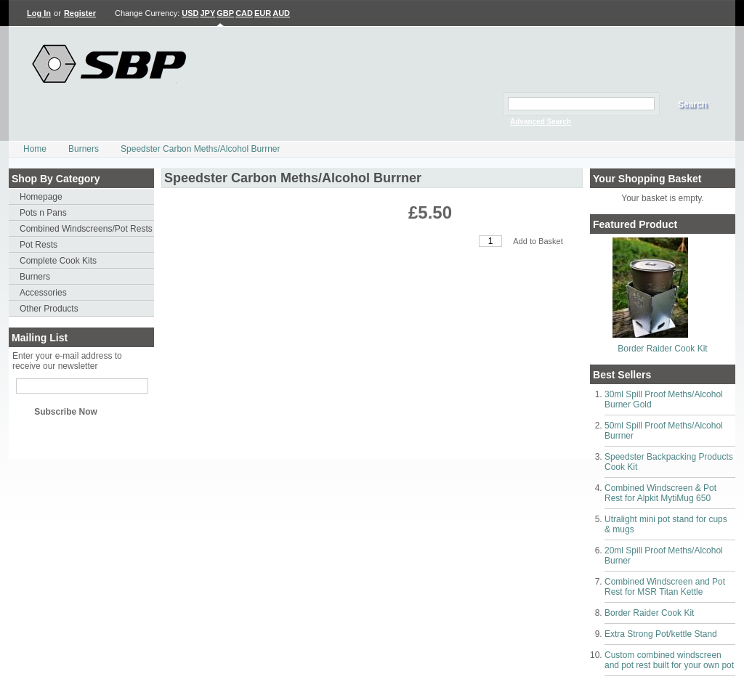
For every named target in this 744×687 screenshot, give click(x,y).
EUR (262, 13)
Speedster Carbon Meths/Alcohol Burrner (200, 149)
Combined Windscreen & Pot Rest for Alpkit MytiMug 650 (660, 493)
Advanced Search (540, 122)
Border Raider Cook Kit (662, 349)
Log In (39, 13)
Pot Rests (38, 245)
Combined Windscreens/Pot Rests (86, 229)
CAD (244, 13)
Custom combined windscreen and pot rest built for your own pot (669, 660)
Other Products (49, 309)
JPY (208, 13)
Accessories (43, 293)
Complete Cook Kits (58, 261)
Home (34, 149)
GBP (225, 13)
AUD (281, 13)
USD (190, 13)
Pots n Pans (43, 213)
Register (80, 13)
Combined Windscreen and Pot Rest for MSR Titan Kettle (664, 587)
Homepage (41, 197)
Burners (83, 149)
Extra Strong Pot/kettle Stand (660, 634)
